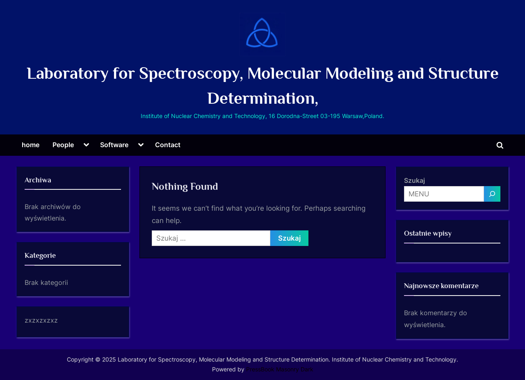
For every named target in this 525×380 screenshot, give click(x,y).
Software (114, 145)
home (30, 145)
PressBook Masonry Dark (279, 369)
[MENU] (492, 194)
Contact (167, 145)
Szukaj (414, 180)
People (63, 145)
